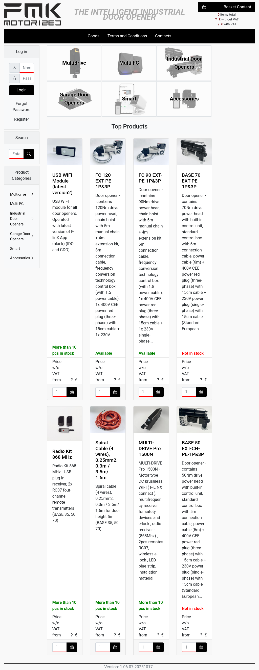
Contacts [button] (163, 36)
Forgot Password (22, 106)
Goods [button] (93, 36)
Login (22, 90)
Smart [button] (15, 249)
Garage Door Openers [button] (22, 237)
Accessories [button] (22, 258)
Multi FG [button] (17, 204)
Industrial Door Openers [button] (22, 218)
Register (21, 119)
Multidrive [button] (22, 194)
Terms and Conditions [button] (127, 36)
